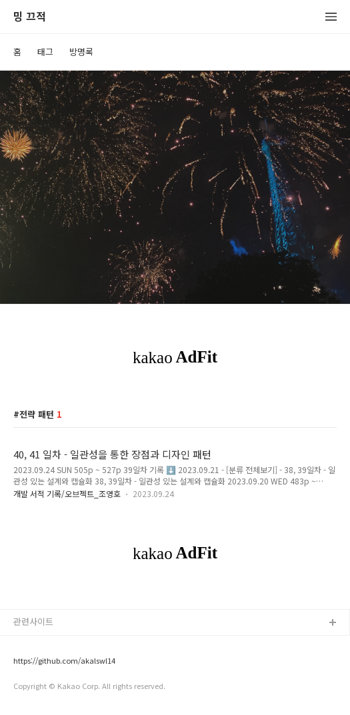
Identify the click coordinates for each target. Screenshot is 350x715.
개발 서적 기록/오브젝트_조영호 (67, 493)
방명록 (81, 51)
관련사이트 (33, 621)
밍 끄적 (29, 17)
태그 (45, 51)
